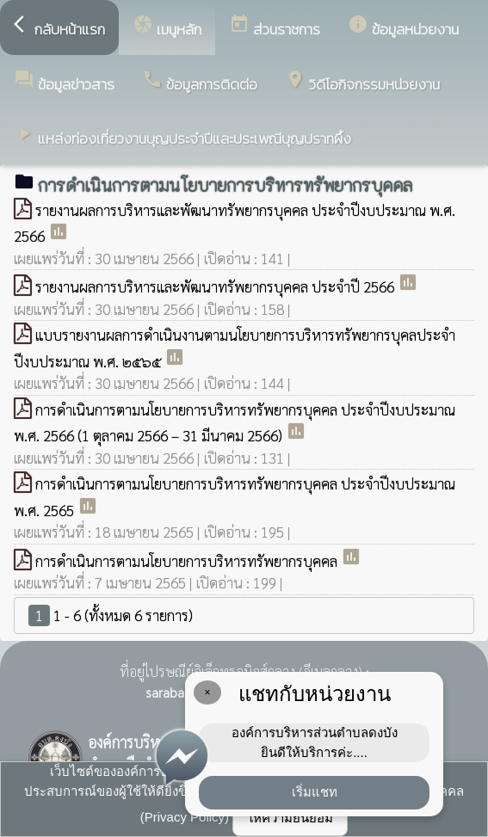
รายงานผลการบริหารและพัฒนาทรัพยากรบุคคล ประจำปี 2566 (216, 286)
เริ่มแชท (314, 792)
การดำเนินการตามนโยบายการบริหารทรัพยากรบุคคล (188, 560)
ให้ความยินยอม (290, 817)
